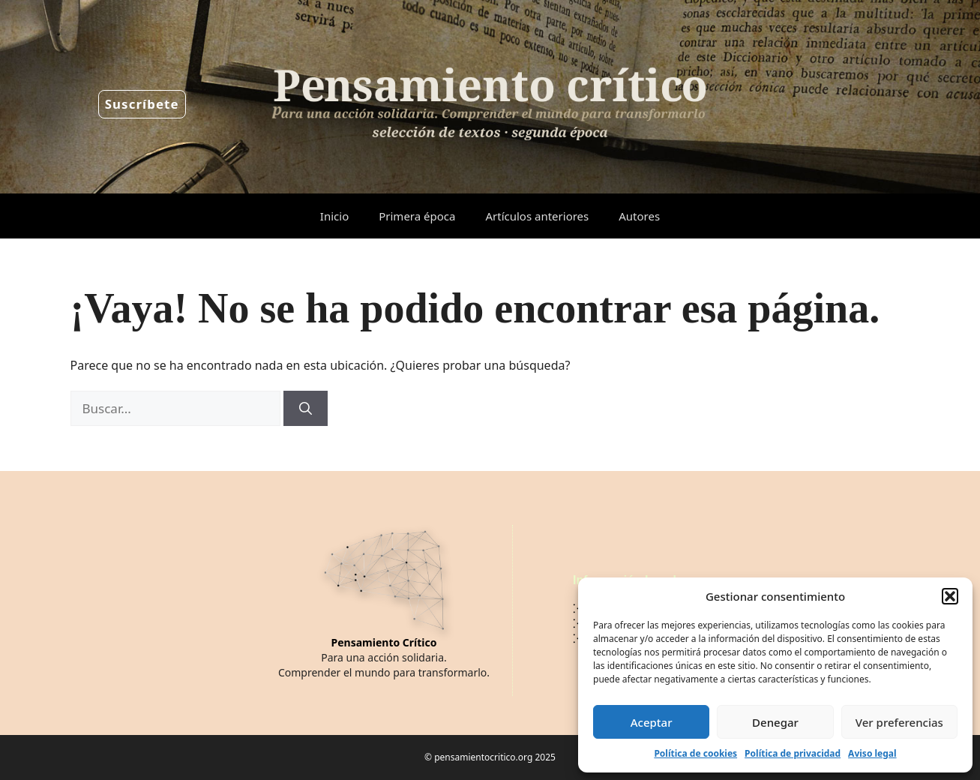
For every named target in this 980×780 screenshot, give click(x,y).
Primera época (417, 216)
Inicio (334, 216)
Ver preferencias (899, 722)
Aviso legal (872, 753)
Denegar (775, 722)
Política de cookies (695, 753)
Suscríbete (142, 103)
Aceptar (652, 722)
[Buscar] (305, 409)
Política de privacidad (793, 753)
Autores (639, 216)
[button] (950, 596)
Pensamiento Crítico (384, 642)
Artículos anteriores (537, 216)
